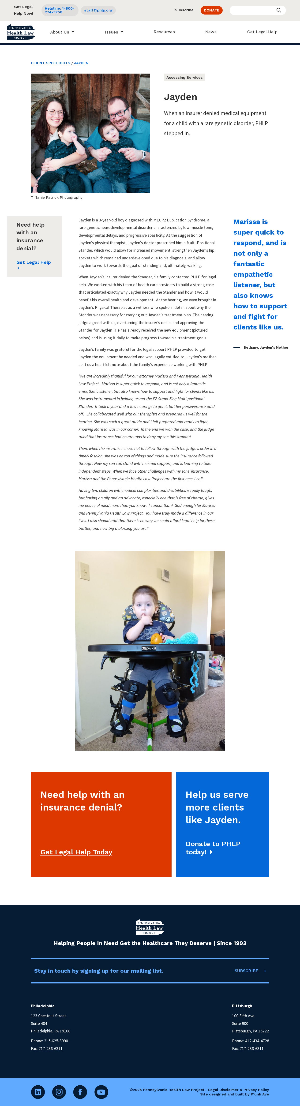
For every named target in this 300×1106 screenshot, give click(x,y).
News (208, 31)
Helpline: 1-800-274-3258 (60, 10)
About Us (57, 32)
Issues (109, 32)
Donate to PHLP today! (213, 848)
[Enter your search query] (258, 10)
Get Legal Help (260, 31)
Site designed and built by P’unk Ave (234, 1094)
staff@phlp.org (98, 10)
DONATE (211, 10)
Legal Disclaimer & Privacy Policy (238, 1089)
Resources (162, 31)
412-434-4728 (257, 1040)
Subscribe (184, 10)
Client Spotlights (50, 63)
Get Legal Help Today (76, 852)
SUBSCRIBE (246, 970)
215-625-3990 (56, 1040)
